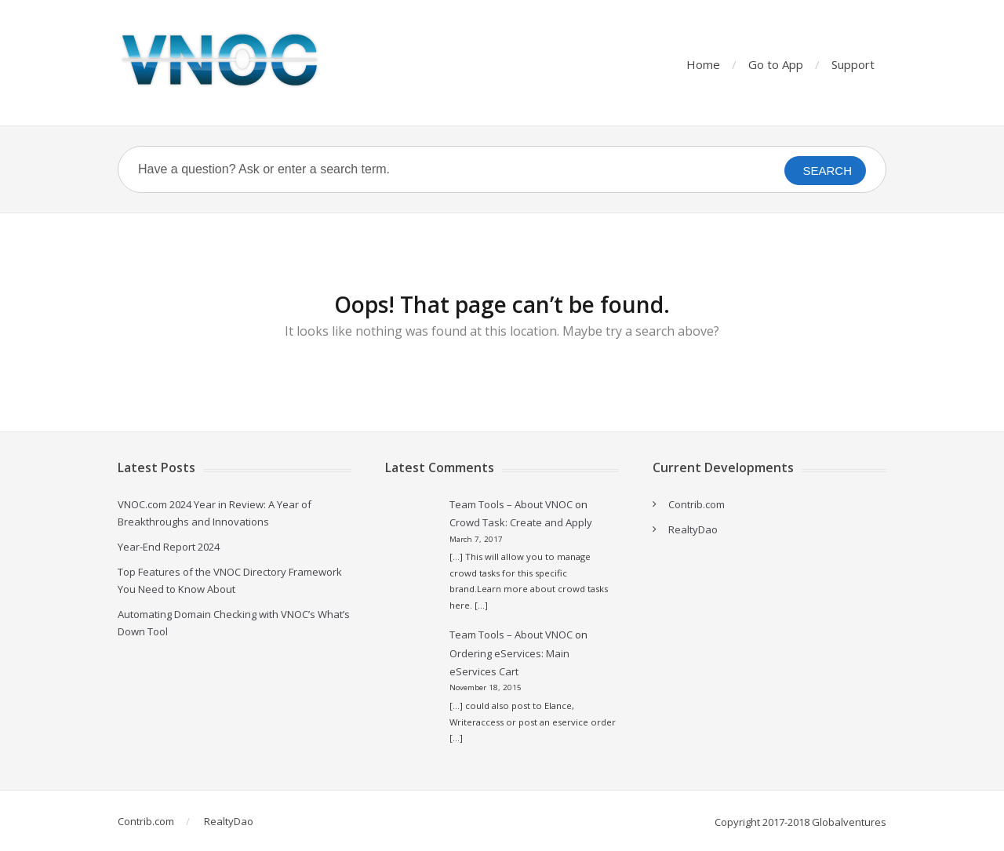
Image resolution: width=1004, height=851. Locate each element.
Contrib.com (696, 504)
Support (853, 64)
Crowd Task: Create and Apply (520, 522)
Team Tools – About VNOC (511, 504)
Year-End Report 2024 (169, 547)
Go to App (775, 64)
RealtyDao (693, 529)
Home (703, 64)
